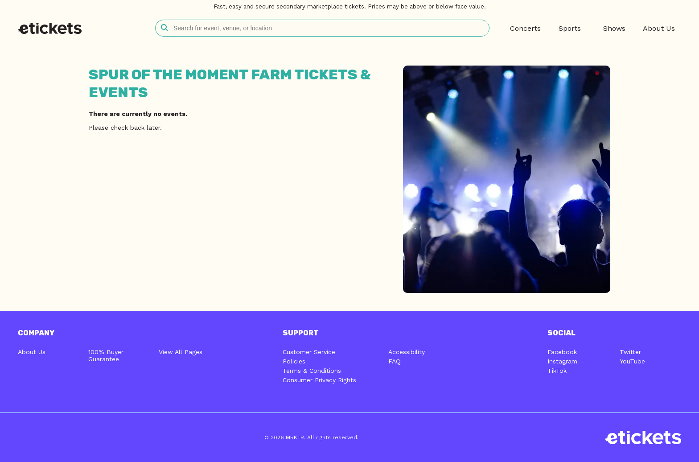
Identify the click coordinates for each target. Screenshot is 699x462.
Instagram (562, 361)
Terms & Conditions (312, 370)
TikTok (557, 370)
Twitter (630, 351)
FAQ (394, 361)
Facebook (562, 351)
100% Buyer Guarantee (105, 355)
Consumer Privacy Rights (319, 380)
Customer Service (309, 351)
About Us (31, 351)
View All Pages (180, 351)
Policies (294, 361)
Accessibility (406, 351)
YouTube (632, 361)
